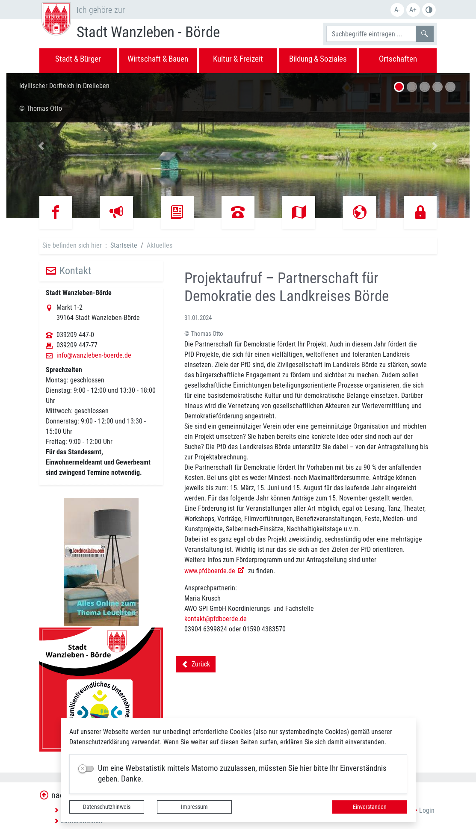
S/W (429, 10)
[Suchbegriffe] (371, 34)
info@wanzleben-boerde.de (93, 355)
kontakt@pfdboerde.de (215, 619)
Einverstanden (370, 806)
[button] (41, 145)
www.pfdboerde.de (209, 571)
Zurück (195, 665)
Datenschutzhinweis (106, 806)
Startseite (123, 245)
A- (397, 10)
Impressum (194, 806)
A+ (413, 10)
